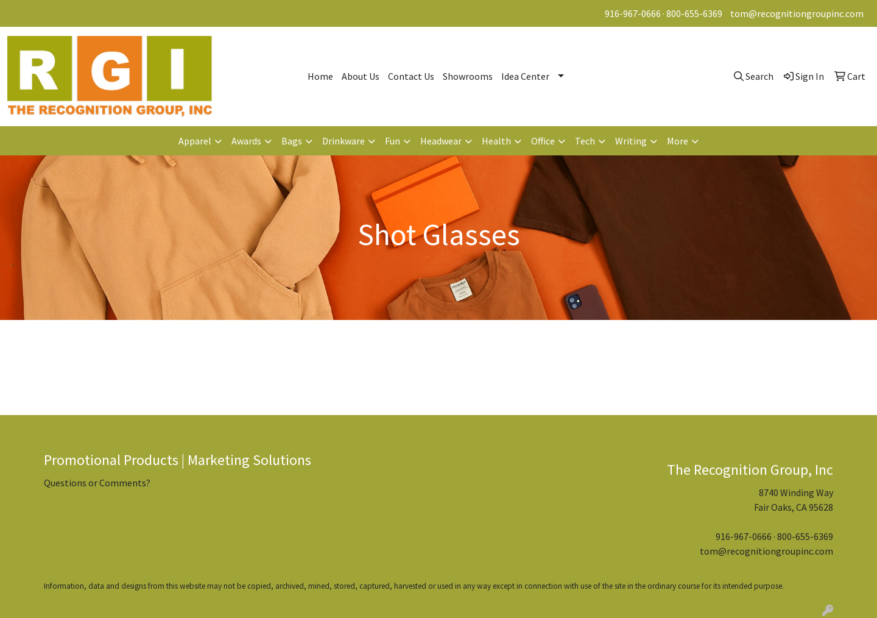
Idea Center (525, 76)
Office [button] (543, 141)
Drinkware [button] (343, 141)
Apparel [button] (194, 141)
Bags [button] (291, 141)
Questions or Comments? (97, 483)
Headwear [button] (441, 141)
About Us (360, 76)
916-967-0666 (633, 13)
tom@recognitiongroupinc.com (797, 13)
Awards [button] (246, 141)
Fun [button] (392, 141)
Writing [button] (631, 141)
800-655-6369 (694, 13)
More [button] (677, 141)
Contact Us (411, 76)
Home (320, 76)
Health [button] (496, 141)
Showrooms (468, 76)
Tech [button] (585, 141)
